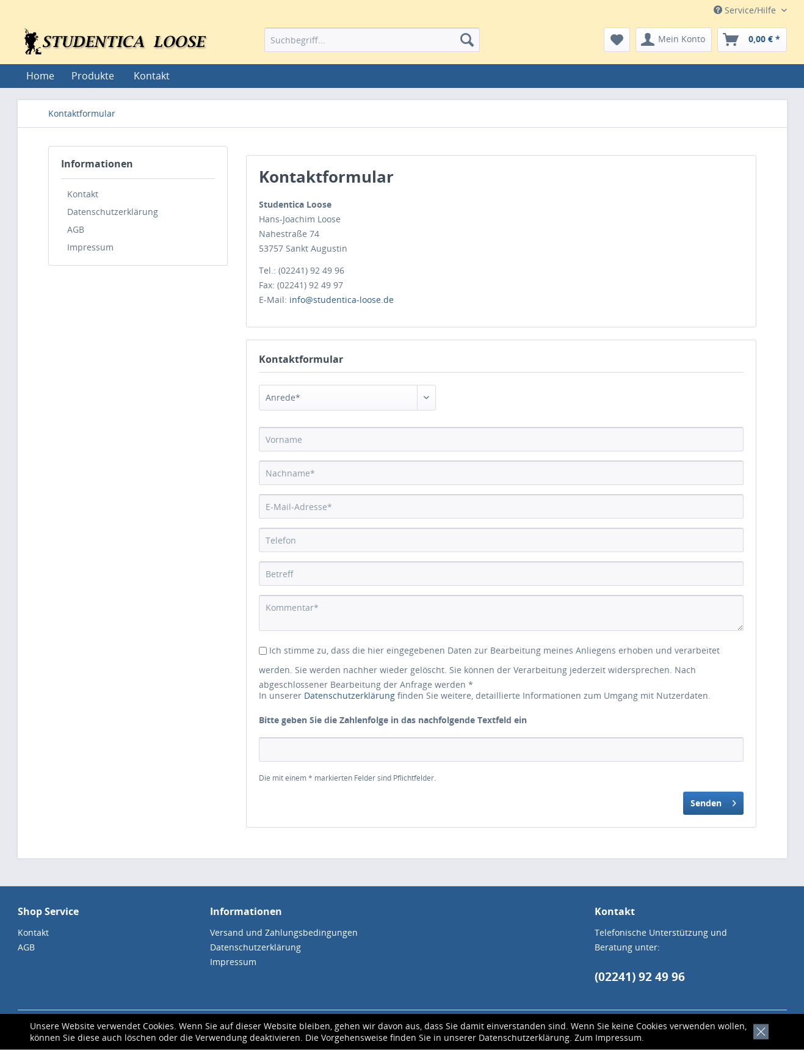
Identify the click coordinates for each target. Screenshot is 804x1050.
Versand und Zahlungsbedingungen (284, 932)
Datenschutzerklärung (524, 1037)
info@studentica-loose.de (341, 299)
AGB (75, 229)
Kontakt (152, 75)
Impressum (618, 1037)
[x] (758, 1030)
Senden (713, 801)
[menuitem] (372, 39)
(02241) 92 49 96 (640, 977)
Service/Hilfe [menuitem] (746, 10)
